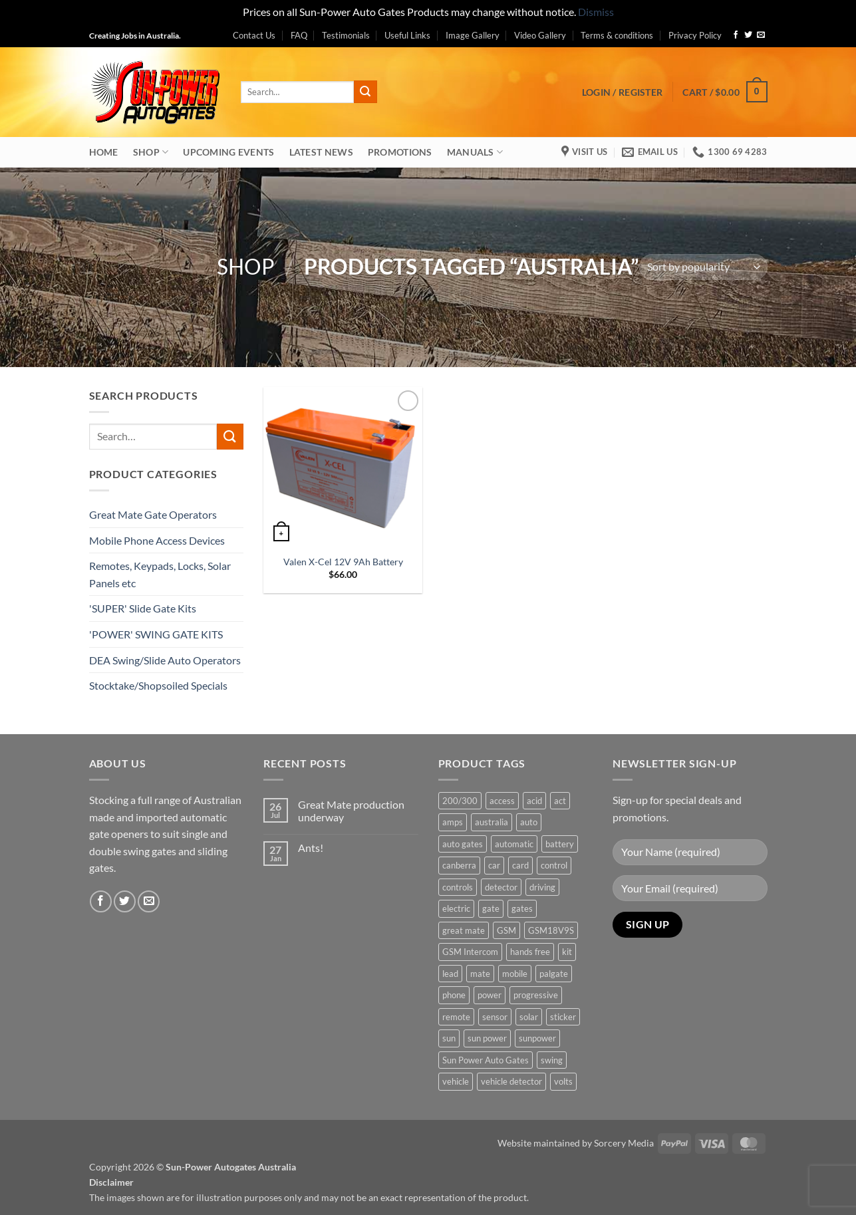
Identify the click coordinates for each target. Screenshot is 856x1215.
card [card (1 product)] (520, 865)
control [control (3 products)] (554, 865)
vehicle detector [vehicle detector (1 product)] (511, 1081)
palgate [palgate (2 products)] (553, 973)
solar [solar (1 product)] (528, 1017)
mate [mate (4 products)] (480, 973)
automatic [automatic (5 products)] (514, 844)
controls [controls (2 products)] (457, 887)
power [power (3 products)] (489, 995)
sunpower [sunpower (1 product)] (537, 1038)
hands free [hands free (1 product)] (530, 951)
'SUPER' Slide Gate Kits (142, 608)
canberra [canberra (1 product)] (459, 865)
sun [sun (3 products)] (449, 1038)
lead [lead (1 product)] (450, 973)
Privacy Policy (695, 35)
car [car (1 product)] (494, 865)
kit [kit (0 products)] (567, 951)
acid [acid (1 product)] (534, 800)
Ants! (310, 847)
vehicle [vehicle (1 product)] (455, 1081)
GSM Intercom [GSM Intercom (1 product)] (470, 951)
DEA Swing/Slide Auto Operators (165, 660)
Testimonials (346, 35)
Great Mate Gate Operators (153, 514)
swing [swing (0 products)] (552, 1060)
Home (103, 152)
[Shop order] (703, 267)
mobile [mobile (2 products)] (514, 973)
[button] (622, 92)
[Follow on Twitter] (748, 35)
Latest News (321, 152)
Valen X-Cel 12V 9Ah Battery (343, 561)
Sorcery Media (624, 1142)
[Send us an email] (761, 35)
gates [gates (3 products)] (522, 908)
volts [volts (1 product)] (563, 1081)
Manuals (475, 152)
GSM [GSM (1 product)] (506, 930)
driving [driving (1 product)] (542, 887)
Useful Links (407, 35)
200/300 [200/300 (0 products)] (460, 800)
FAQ (299, 35)
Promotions (400, 152)
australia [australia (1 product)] (491, 822)
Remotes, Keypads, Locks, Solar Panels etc (160, 574)
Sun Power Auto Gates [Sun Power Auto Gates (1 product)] (485, 1060)
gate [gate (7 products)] (490, 908)
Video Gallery (540, 35)
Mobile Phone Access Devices (157, 540)
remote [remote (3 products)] (456, 1017)
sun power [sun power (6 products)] (487, 1038)
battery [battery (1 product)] (559, 844)
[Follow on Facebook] (736, 35)
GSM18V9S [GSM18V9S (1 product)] (551, 930)
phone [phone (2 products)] (454, 995)
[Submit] (365, 91)
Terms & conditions (617, 35)
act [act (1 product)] (560, 800)
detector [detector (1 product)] (501, 887)
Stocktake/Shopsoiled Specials (158, 685)
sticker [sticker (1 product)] (563, 1017)
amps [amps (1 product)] (452, 822)
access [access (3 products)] (502, 800)
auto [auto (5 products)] (528, 822)
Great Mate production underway (351, 810)
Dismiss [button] (596, 11)
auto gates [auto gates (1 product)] (462, 844)
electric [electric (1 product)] (456, 908)
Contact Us (254, 35)
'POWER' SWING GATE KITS (156, 634)
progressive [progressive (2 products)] (535, 995)
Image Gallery (472, 35)
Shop (151, 152)
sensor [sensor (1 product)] (494, 1017)
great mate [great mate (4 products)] (463, 930)
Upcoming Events (228, 152)
